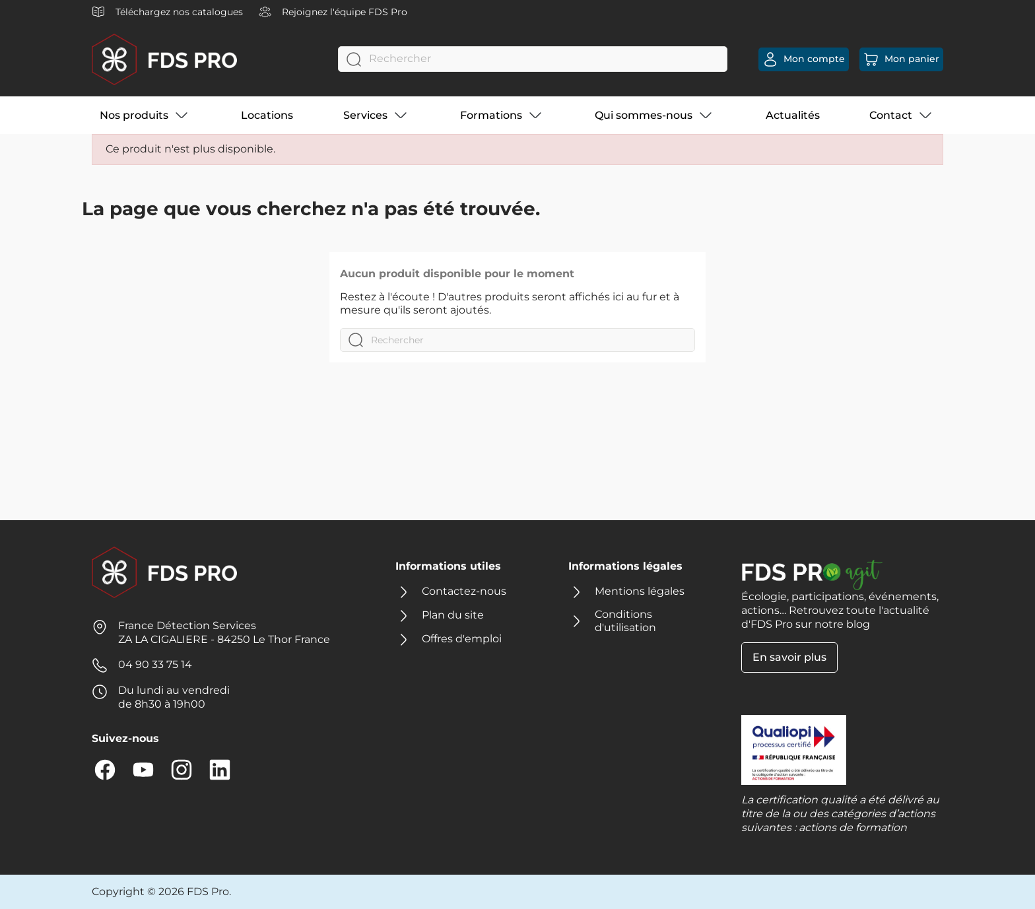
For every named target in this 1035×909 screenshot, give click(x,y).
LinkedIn (220, 770)
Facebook (105, 770)
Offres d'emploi (462, 638)
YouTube (143, 770)
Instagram (181, 770)
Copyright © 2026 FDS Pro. (161, 891)
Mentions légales (639, 591)
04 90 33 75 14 (155, 664)
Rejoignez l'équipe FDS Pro (333, 12)
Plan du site (453, 615)
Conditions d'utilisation (625, 621)
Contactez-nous (464, 591)
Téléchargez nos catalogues (167, 11)
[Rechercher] (532, 59)
